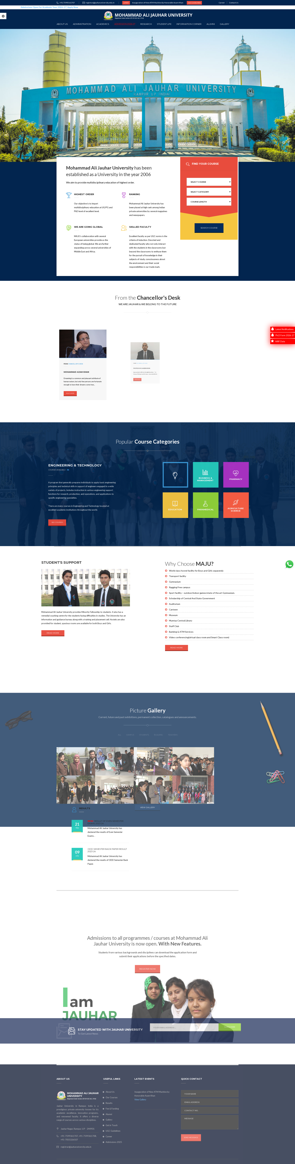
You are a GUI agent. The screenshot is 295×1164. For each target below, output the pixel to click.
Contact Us (233, 2)
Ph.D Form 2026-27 (282, 335)
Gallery (224, 24)
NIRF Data (278, 341)
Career (222, 2)
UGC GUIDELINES (194, 3)
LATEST (126, 3)
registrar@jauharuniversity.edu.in (100, 2)
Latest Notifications (282, 329)
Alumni (211, 24)
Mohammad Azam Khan (80, 367)
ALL (119, 824)
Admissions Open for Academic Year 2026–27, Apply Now (45, 7)
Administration (82, 24)
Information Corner (189, 24)
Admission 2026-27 (124, 24)
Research (146, 24)
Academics (102, 24)
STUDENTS (144, 824)
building (158, 824)
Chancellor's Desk (79, 364)
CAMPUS (130, 824)
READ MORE (77, 377)
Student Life (164, 24)
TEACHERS (173, 824)
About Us (62, 24)
